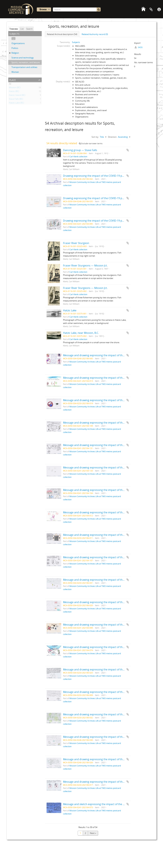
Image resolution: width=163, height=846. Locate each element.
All (10, 84)
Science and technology (22, 57)
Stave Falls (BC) (16, 99)
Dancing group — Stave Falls (80, 150)
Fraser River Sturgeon (76, 243)
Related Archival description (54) (62, 34)
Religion (15, 52)
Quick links (159, 10)
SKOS (139, 47)
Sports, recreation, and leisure (25, 62)
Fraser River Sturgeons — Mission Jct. (85, 265)
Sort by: (95, 136)
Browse (42, 9)
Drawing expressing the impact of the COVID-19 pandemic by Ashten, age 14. (109, 175)
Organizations (18, 43)
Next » (93, 833)
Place (12, 80)
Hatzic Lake (69, 310)
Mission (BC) (15, 88)
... (13, 38)
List (22, 28)
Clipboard (151, 10)
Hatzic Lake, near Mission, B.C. (81, 333)
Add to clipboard (127, 150)
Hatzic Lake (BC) (16, 103)
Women (15, 72)
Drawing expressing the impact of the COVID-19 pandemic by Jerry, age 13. (107, 198)
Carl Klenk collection (78, 156)
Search (29, 28)
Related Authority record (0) (95, 34)
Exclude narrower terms (91, 143)
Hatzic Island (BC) (17, 95)
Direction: (112, 136)
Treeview (13, 28)
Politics (14, 48)
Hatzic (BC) (14, 91)
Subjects (76, 42)
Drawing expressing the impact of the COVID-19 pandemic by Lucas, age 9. (107, 220)
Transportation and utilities (24, 67)
